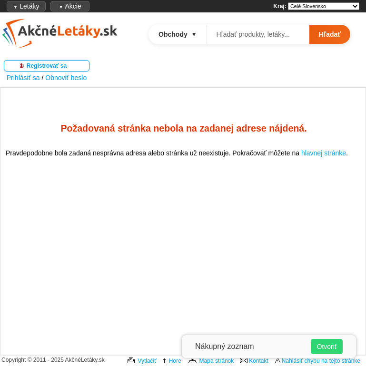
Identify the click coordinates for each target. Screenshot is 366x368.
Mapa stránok (216, 361)
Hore (175, 361)
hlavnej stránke (323, 153)
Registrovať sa (47, 65)
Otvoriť (327, 346)
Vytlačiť (147, 361)
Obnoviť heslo (66, 78)
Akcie (70, 6)
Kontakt (258, 361)
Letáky (26, 6)
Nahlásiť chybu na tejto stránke (321, 361)
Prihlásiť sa (23, 78)
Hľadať (330, 34)
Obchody (177, 34)
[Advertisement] (184, 254)
